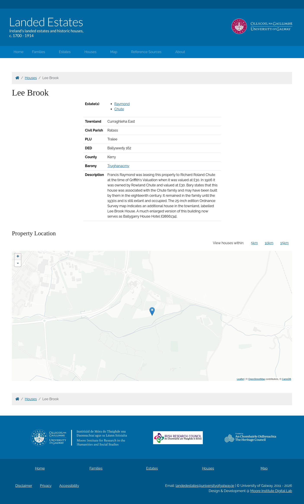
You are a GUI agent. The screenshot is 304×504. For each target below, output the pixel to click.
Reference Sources (146, 52)
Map (113, 52)
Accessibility (69, 486)
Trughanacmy (118, 166)
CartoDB (286, 379)
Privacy (45, 486)
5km (254, 243)
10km (269, 243)
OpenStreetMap (256, 379)
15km (284, 243)
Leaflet (240, 379)
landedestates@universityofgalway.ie (205, 486)
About (180, 52)
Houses (90, 52)
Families (38, 52)
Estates (65, 52)
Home (18, 52)
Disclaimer (23, 486)
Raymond (122, 104)
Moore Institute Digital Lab (271, 491)
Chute (119, 109)
